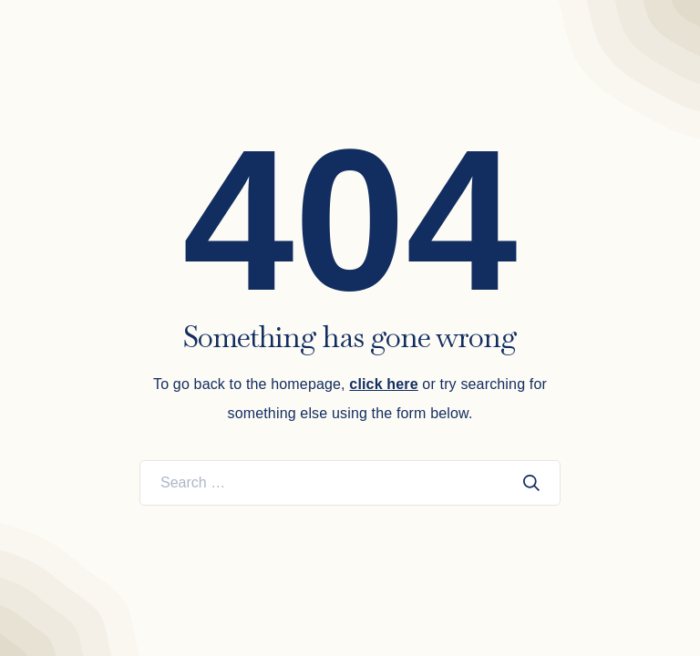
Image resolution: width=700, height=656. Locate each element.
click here (383, 384)
